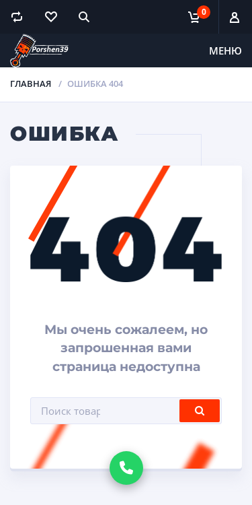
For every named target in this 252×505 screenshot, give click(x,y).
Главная (30, 83)
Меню (225, 50)
